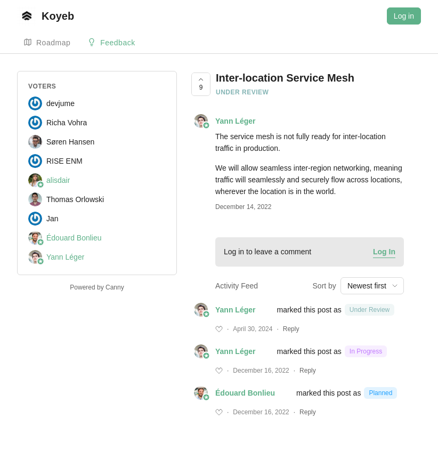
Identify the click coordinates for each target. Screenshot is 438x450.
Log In (384, 251)
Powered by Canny (97, 287)
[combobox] (372, 285)
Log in (404, 16)
